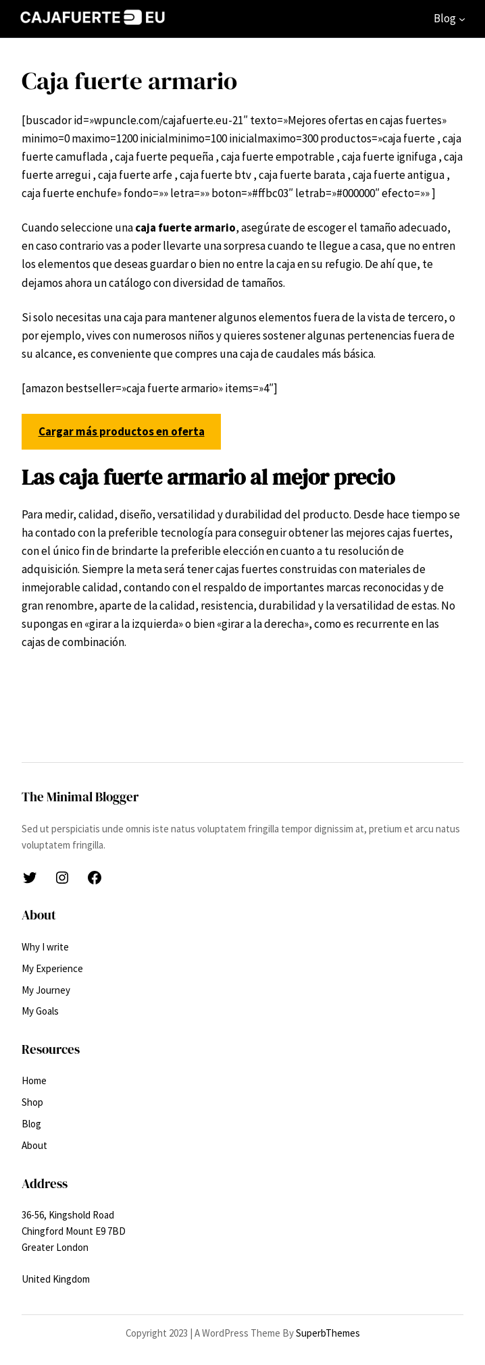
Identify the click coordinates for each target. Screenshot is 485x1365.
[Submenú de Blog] (462, 19)
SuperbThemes (328, 1333)
